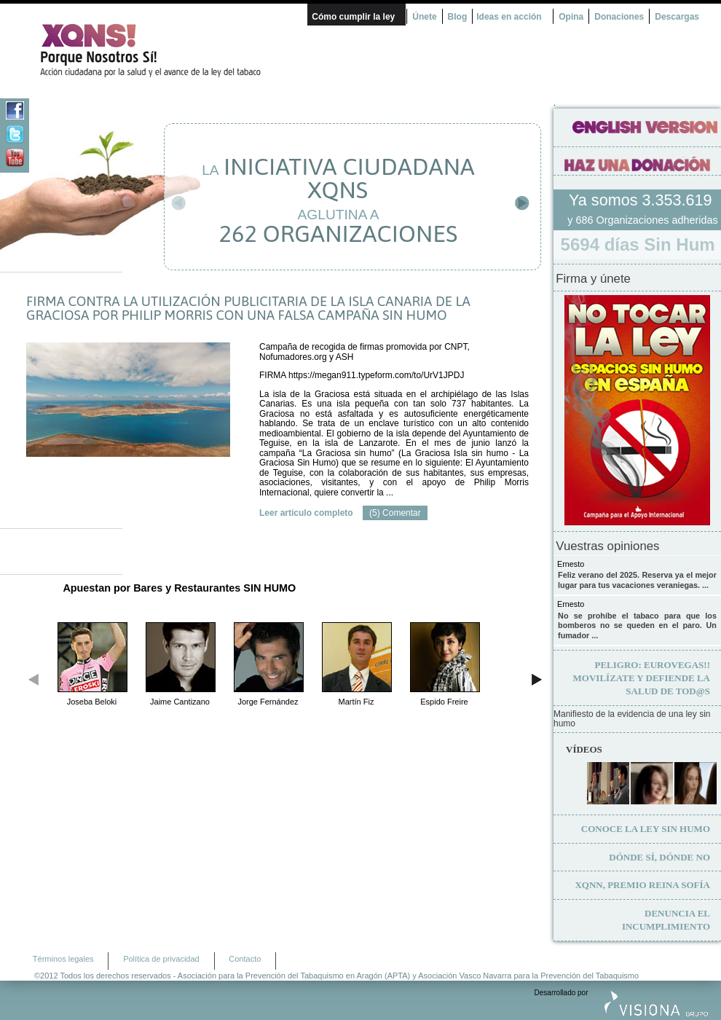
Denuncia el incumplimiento (666, 920)
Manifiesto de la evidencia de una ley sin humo (631, 719)
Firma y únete (593, 279)
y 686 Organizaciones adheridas (642, 220)
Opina (571, 17)
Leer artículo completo (306, 513)
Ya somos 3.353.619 (642, 200)
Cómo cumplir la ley (353, 17)
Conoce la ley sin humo (645, 828)
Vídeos (584, 749)
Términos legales (63, 958)
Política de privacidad (161, 958)
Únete (424, 17)
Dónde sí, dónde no (659, 857)
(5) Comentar (395, 513)
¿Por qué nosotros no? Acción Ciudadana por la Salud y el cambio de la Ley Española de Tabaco (156, 50)
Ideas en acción (508, 17)
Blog (458, 17)
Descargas (677, 17)
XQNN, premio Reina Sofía (642, 884)
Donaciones (619, 17)
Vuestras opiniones (607, 546)
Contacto (245, 958)
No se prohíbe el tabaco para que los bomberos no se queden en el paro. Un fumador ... (637, 625)
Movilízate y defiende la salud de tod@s (641, 678)
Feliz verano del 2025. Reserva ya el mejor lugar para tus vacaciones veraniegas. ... (637, 579)
